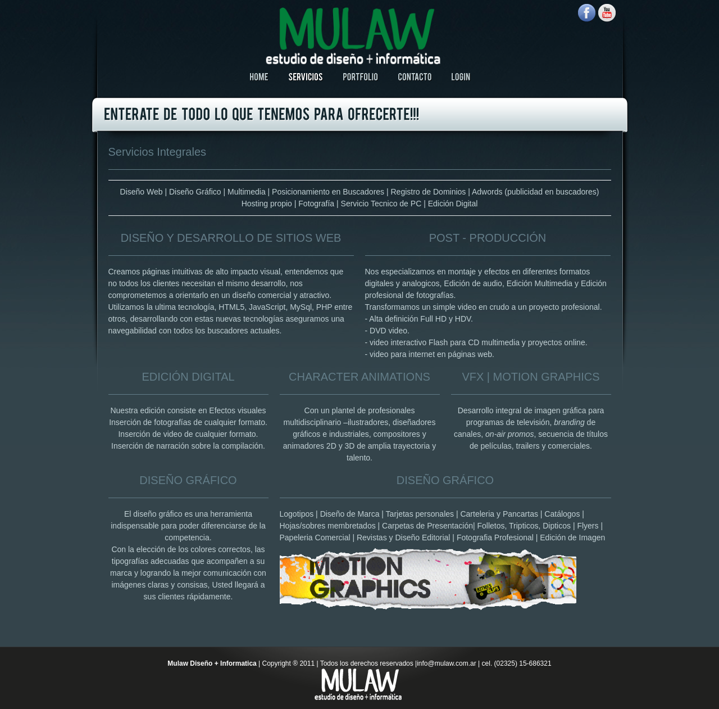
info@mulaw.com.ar (446, 663)
